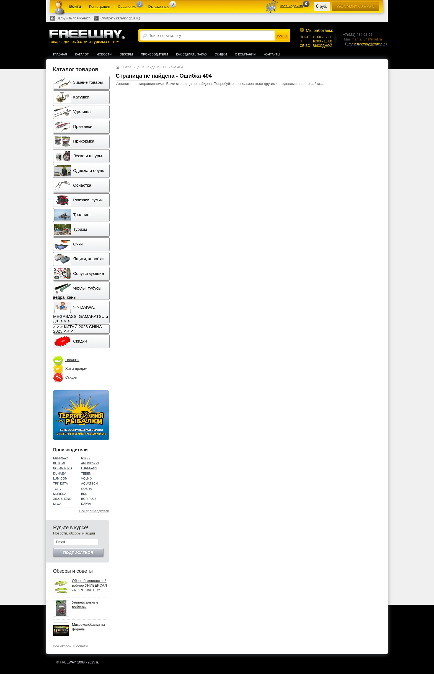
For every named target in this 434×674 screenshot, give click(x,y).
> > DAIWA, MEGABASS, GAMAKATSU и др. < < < (80, 312)
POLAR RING (62, 468)
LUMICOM (60, 478)
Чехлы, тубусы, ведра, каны (77, 291)
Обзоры (126, 54)
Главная (60, 54)
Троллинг (72, 215)
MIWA (57, 503)
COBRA (86, 488)
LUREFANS (89, 468)
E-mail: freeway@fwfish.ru (366, 44)
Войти (75, 6)
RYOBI (86, 458)
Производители (154, 54)
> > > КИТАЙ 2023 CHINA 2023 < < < (77, 328)
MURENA (59, 493)
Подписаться (78, 552)
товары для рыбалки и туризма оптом (86, 36)
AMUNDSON (90, 463)
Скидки (221, 54)
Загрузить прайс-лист (73, 18)
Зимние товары (78, 82)
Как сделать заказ (191, 54)
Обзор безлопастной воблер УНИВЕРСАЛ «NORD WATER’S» (89, 585)
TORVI (57, 488)
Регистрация (99, 6)
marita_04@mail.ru (367, 39)
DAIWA (86, 503)
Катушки (71, 97)
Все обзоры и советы (70, 646)
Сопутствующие (79, 273)
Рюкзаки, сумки (78, 200)
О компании (245, 54)
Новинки (72, 360)
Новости (104, 54)
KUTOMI (59, 463)
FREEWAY (60, 458)
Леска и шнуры (78, 156)
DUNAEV (59, 473)
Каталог (82, 54)
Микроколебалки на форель (88, 626)
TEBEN (86, 473)
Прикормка (74, 141)
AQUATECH (89, 483)
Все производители (94, 511)
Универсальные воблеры (85, 604)
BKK (84, 493)
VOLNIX (86, 478)
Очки (68, 244)
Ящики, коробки (79, 259)
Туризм (70, 229)
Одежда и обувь (79, 170)
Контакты (272, 54)
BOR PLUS (89, 498)
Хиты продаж (76, 368)
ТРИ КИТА (60, 483)
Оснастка (72, 185)
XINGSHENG (62, 498)
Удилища (72, 112)
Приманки (73, 126)
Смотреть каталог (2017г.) (120, 18)
